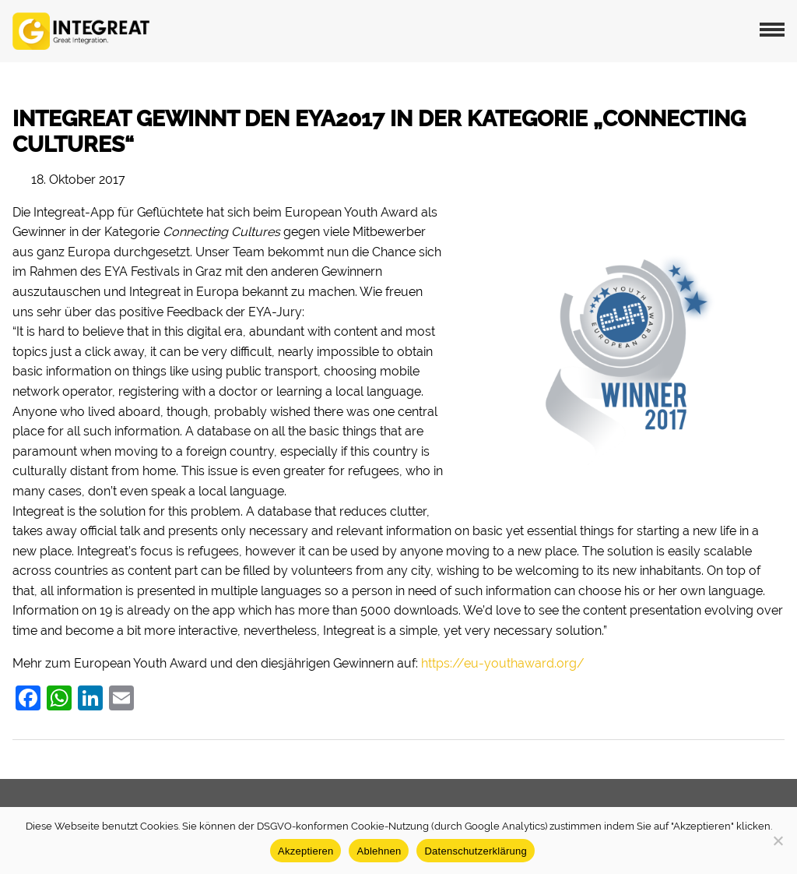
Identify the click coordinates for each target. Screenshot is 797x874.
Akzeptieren (305, 851)
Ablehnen (378, 851)
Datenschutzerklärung (475, 851)
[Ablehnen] (777, 840)
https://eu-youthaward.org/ (503, 663)
